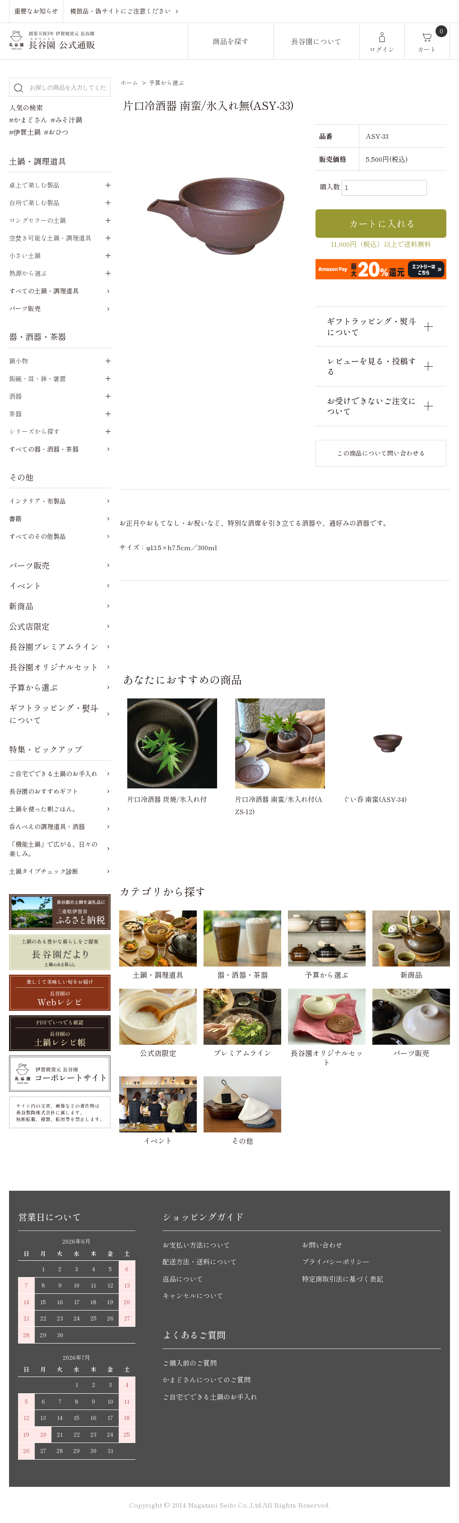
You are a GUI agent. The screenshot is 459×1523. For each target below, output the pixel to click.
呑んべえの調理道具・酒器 (47, 826)
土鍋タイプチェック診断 (44, 871)
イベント (25, 585)
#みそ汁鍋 (66, 119)
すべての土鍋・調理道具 (44, 290)
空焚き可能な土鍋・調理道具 (50, 237)
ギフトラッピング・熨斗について (53, 714)
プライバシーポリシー (336, 1261)
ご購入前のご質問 (189, 1362)
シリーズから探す (34, 431)
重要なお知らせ (36, 10)
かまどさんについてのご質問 (206, 1379)
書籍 (15, 518)
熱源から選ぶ (28, 273)
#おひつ (56, 132)
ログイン (381, 49)
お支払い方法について (196, 1245)
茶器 (15, 413)
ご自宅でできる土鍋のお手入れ (53, 773)
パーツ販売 (25, 308)
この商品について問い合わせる (381, 452)
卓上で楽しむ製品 (34, 184)
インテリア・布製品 (37, 500)
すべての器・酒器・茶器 (44, 448)
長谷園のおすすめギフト (44, 791)
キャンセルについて (192, 1295)
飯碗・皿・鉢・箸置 (37, 378)
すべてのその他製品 (37, 536)
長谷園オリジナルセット (53, 667)
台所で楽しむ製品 (34, 202)
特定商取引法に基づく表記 (342, 1278)
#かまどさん (28, 119)
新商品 (21, 606)
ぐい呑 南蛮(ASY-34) (375, 799)
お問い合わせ (322, 1245)
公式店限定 (29, 626)
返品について (182, 1278)
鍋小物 (18, 360)
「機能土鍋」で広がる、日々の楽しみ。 (53, 848)
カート (426, 49)
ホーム (129, 82)
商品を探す (231, 41)
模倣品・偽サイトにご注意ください (120, 10)
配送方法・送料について (199, 1261)
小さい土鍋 (25, 255)
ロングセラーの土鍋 (37, 220)
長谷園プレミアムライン (53, 646)
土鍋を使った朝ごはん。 (44, 808)
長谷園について (316, 41)
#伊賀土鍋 (25, 132)
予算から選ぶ (166, 82)
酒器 (15, 396)
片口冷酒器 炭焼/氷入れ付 (167, 799)
